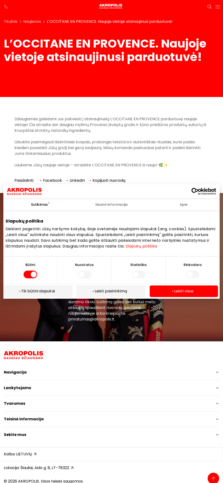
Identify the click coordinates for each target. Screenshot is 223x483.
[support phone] (6, 6)
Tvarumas (14, 403)
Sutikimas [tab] (39, 204)
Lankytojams (17, 388)
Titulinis (11, 21)
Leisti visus (183, 291)
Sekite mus (15, 434)
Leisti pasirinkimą (111, 291)
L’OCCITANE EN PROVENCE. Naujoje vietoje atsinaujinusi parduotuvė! (110, 21)
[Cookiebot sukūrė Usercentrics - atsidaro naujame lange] (198, 191)
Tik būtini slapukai (38, 291)
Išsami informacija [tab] (111, 204)
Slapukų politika (141, 246)
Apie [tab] (183, 204)
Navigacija (15, 372)
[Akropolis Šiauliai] (111, 6)
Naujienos (32, 21)
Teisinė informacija (24, 419)
